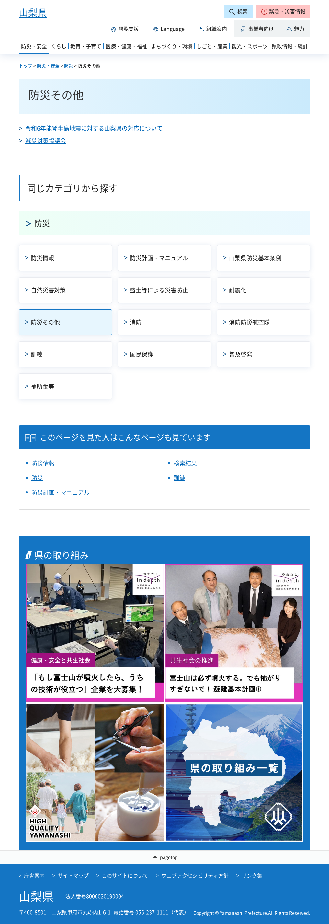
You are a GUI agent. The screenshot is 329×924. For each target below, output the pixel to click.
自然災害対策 (48, 290)
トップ (25, 65)
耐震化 (237, 290)
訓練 (36, 354)
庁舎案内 (34, 875)
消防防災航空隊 (249, 322)
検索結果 (185, 463)
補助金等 (42, 386)
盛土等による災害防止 (159, 290)
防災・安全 (48, 65)
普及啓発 (240, 354)
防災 (68, 65)
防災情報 (42, 258)
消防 (136, 322)
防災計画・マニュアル (159, 258)
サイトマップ (73, 875)
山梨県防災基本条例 (255, 258)
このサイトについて (125, 875)
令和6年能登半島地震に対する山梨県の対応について (94, 128)
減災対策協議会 (45, 140)
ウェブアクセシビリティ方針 (195, 875)
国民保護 (141, 354)
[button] (283, 11)
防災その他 (45, 322)
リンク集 (252, 875)
